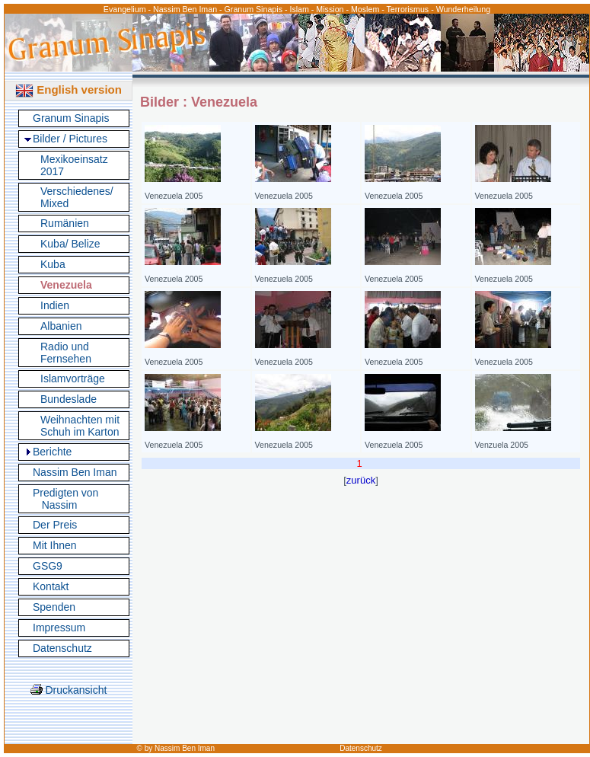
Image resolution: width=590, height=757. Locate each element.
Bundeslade (68, 399)
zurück (360, 480)
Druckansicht (68, 690)
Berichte (52, 452)
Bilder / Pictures (70, 139)
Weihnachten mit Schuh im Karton (80, 426)
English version (68, 89)
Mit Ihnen (55, 545)
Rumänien (64, 223)
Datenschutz (62, 648)
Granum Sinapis (71, 118)
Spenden (54, 607)
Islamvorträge (72, 378)
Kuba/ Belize (70, 244)
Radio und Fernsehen (65, 352)
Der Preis (55, 525)
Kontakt (51, 586)
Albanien (61, 326)
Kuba (52, 264)
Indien (54, 305)
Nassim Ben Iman (74, 472)
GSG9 (47, 566)
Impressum (59, 627)
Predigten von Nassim (65, 499)
